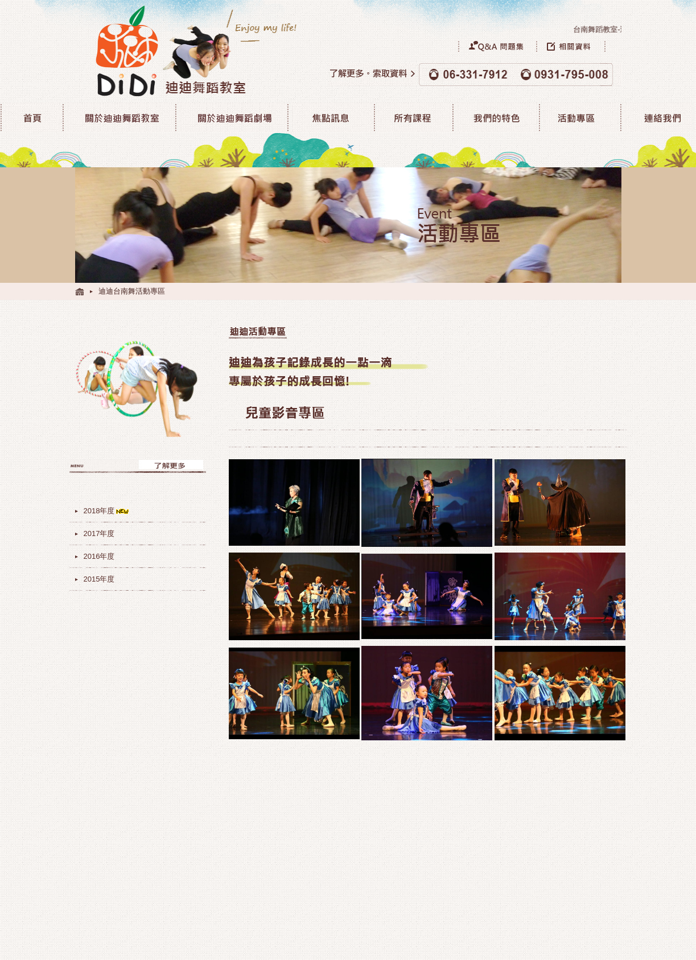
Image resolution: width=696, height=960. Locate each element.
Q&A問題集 (497, 46)
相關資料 (578, 46)
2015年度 (99, 579)
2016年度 (99, 556)
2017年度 (99, 533)
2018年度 (107, 510)
